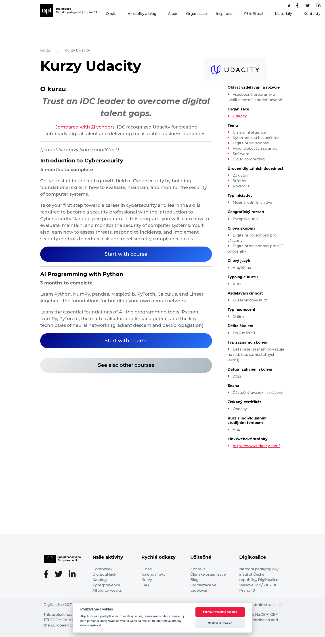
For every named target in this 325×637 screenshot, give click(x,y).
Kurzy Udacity (77, 50)
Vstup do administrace (258, 605)
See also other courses (126, 365)
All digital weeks (107, 590)
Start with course (126, 254)
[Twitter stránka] (307, 6)
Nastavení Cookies (220, 623)
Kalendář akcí (153, 574)
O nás (111, 14)
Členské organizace (208, 574)
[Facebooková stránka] (289, 6)
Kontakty (312, 14)
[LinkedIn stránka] (319, 6)
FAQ (145, 585)
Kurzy (45, 50)
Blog (194, 580)
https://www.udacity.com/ (256, 446)
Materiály (283, 14)
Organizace (196, 14)
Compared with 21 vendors (85, 127)
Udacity (240, 116)
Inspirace (224, 14)
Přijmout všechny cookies (220, 612)
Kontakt (197, 569)
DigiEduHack (104, 574)
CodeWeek (102, 569)
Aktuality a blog (142, 14)
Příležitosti (253, 14)
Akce (172, 14)
